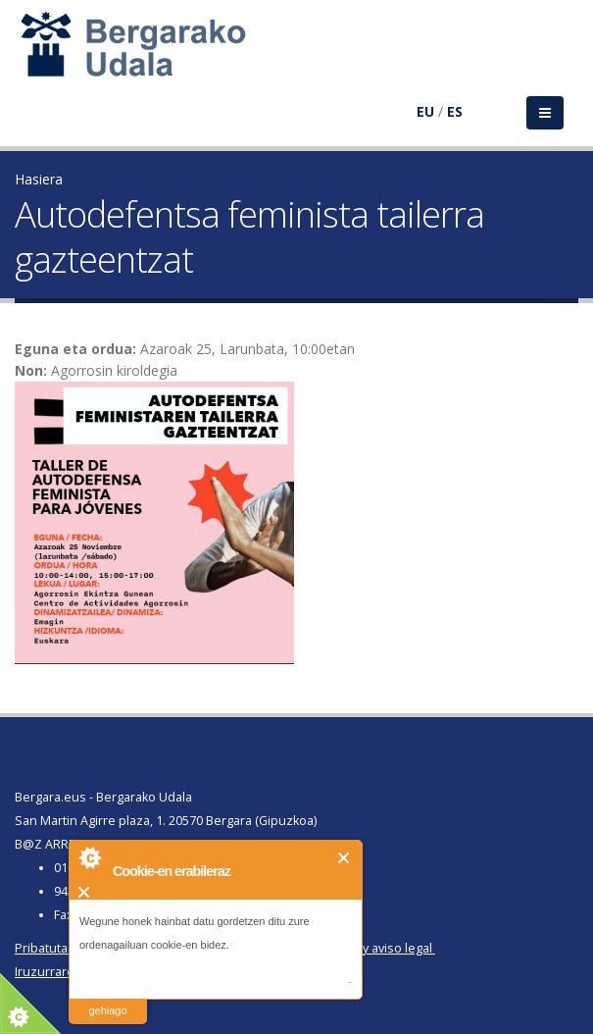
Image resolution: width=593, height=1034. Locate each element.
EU (425, 111)
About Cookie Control (89, 857)
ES (455, 111)
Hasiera (39, 179)
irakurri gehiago (107, 998)
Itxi (344, 858)
